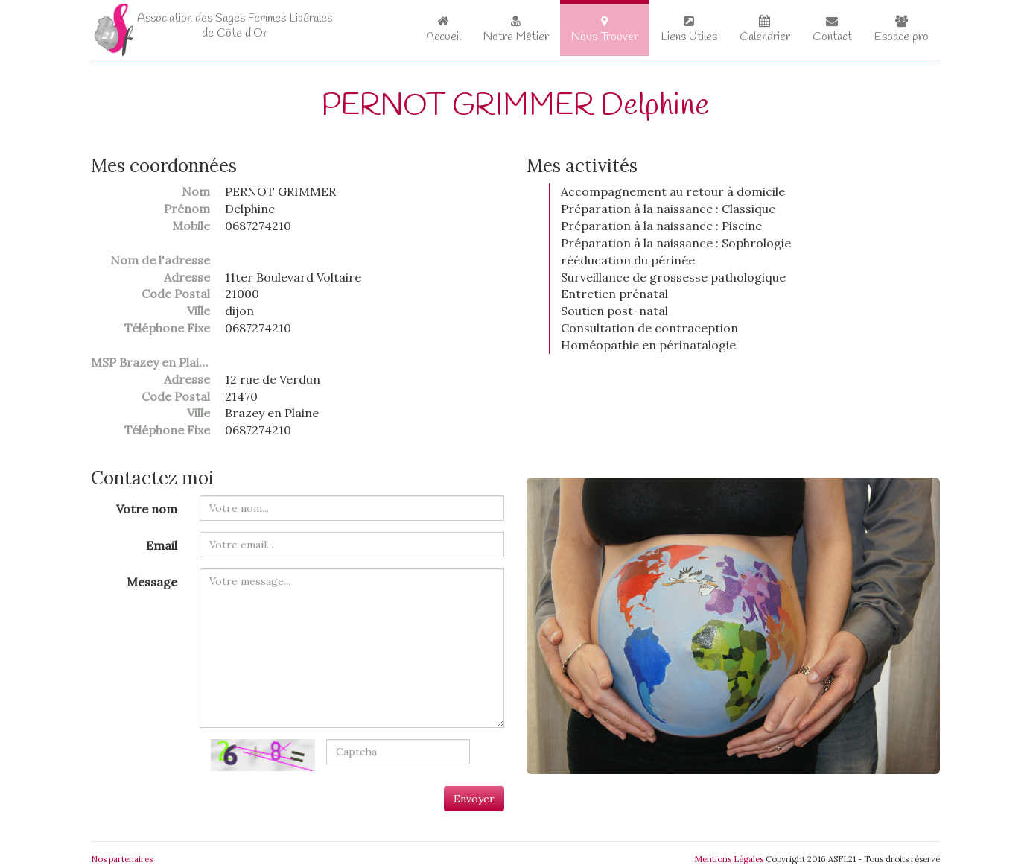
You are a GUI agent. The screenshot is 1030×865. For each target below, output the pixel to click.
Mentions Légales (728, 859)
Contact (832, 30)
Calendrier (765, 30)
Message (152, 581)
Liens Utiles (689, 30)
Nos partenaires (122, 859)
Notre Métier (516, 30)
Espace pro (901, 30)
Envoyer (474, 798)
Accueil (443, 30)
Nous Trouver (604, 30)
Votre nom (146, 508)
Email (161, 545)
